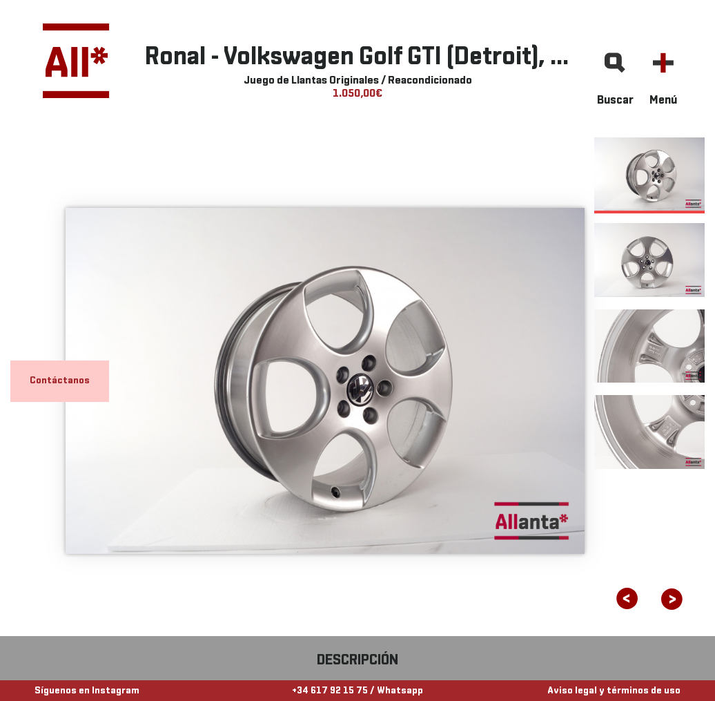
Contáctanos (60, 381)
